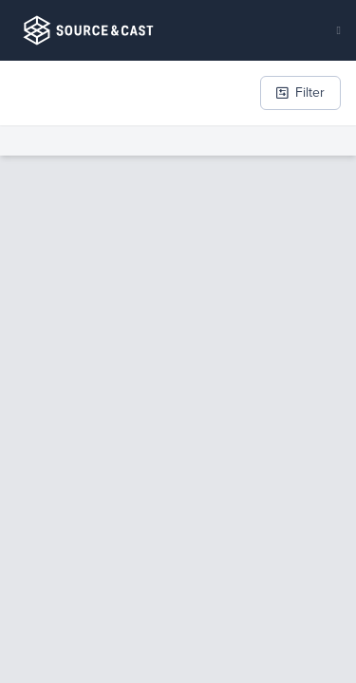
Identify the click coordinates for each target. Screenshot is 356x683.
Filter (300, 92)
